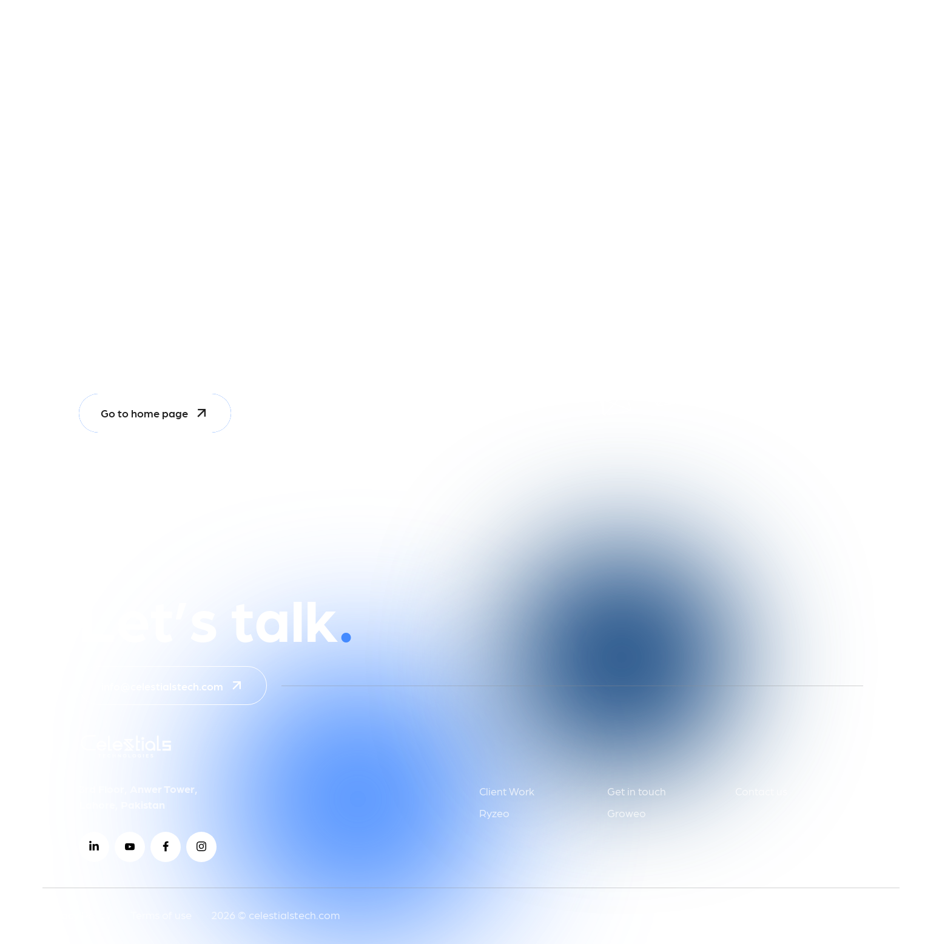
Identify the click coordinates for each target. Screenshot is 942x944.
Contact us (761, 790)
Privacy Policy (76, 914)
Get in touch (636, 790)
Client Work (506, 790)
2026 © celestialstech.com (275, 914)
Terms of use (161, 914)
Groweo (626, 812)
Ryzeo (494, 812)
